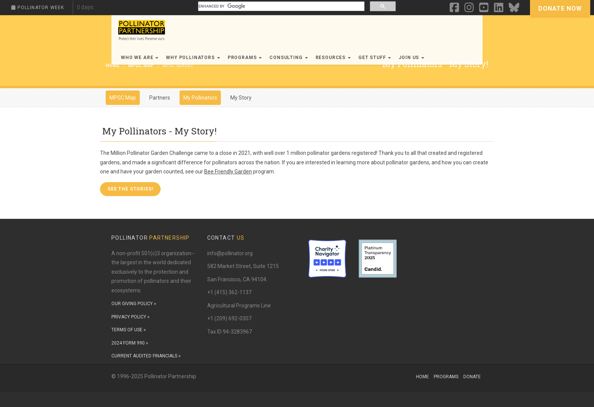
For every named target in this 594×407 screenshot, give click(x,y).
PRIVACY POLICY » (130, 317)
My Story (241, 98)
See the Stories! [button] (130, 189)
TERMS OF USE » (128, 329)
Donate (472, 376)
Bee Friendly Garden (228, 171)
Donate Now (560, 8)
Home (422, 376)
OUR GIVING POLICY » (133, 303)
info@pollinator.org (230, 253)
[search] (281, 6)
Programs (446, 376)
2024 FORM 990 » (129, 343)
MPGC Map (141, 65)
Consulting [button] (288, 57)
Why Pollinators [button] (193, 57)
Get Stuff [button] (374, 57)
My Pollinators (200, 98)
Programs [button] (245, 57)
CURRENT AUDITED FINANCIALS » (146, 356)
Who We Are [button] (139, 57)
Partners (159, 98)
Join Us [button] (411, 57)
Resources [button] (333, 57)
